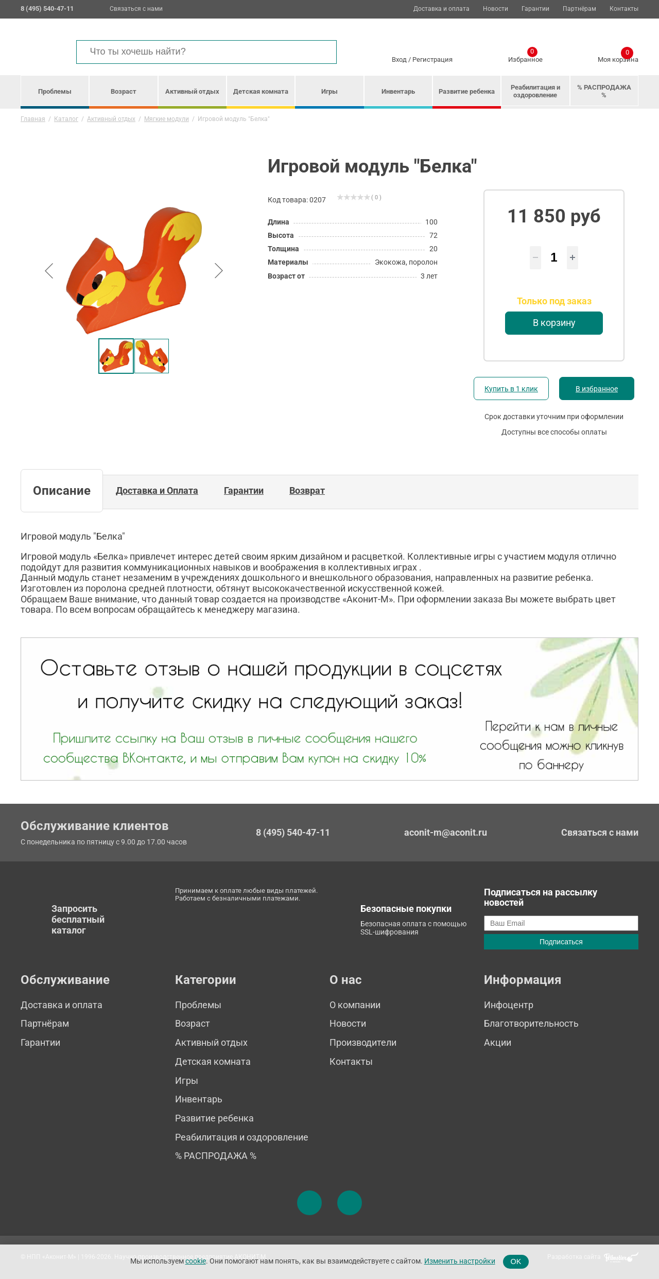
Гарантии (535, 9)
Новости (495, 9)
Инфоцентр (508, 1004)
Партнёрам (579, 9)
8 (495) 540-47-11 (293, 832)
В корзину (554, 322)
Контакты (624, 9)
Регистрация (432, 59)
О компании (355, 1004)
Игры (329, 91)
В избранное (597, 389)
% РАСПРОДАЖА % (604, 91)
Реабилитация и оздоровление (535, 91)
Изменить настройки (459, 1261)
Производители (363, 1042)
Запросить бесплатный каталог (78, 919)
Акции (497, 1042)
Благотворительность (531, 1023)
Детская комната (260, 91)
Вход (399, 59)
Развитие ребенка (467, 91)
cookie (195, 1261)
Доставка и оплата (441, 9)
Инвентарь (398, 91)
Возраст (123, 91)
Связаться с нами (136, 8)
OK (516, 1261)
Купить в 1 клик (511, 389)
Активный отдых (192, 91)
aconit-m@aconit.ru (445, 832)
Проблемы (55, 91)
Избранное (525, 57)
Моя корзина (618, 57)
